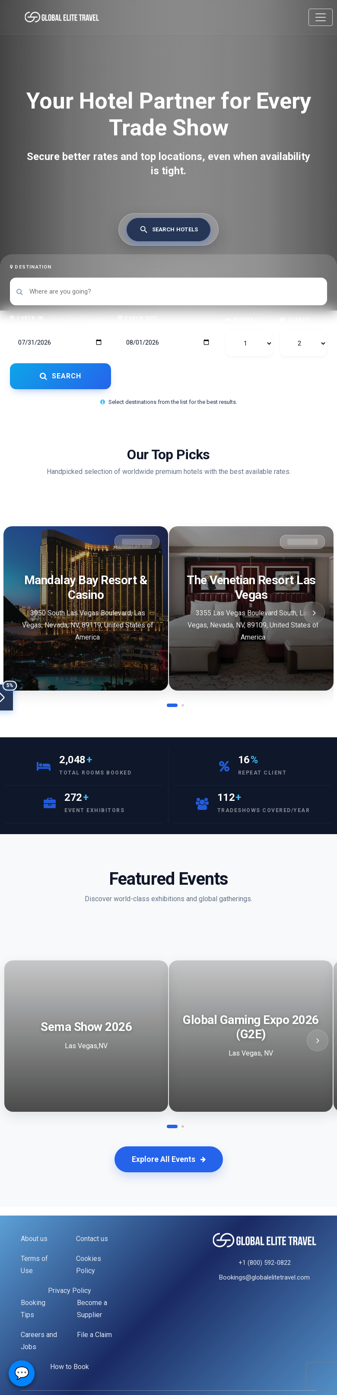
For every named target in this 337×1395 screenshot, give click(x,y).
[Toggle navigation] (320, 17)
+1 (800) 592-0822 (264, 1263)
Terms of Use (34, 1264)
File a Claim (94, 1335)
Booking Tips (33, 1309)
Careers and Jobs (39, 1341)
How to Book (69, 1367)
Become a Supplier (92, 1309)
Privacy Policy (69, 1290)
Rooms (240, 320)
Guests (295, 320)
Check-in (26, 318)
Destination (31, 267)
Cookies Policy (88, 1264)
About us (34, 1239)
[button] (172, 705)
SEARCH (60, 376)
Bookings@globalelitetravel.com (264, 1277)
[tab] (169, 229)
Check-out (137, 318)
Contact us (92, 1239)
